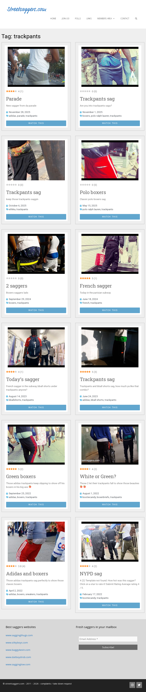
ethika (12, 209)
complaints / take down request (56, 683)
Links (89, 18)
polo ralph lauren (100, 115)
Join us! (65, 18)
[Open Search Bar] (136, 18)
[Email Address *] (108, 639)
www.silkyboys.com (17, 642)
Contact (124, 18)
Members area (107, 18)
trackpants (31, 115)
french (86, 302)
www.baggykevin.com (18, 649)
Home (53, 18)
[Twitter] (139, 685)
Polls (78, 18)
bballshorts (15, 399)
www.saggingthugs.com (19, 635)
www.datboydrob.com (18, 657)
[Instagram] (132, 685)
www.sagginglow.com (18, 664)
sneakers (30, 594)
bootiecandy (89, 497)
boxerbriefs (103, 497)
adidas (12, 115)
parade (21, 115)
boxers (86, 115)
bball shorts (97, 399)
